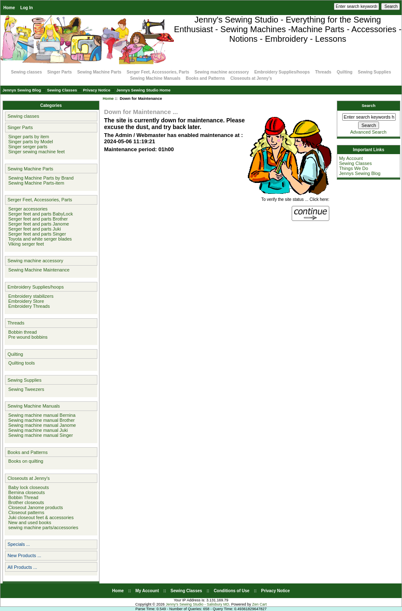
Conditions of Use (231, 590)
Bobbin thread (21, 332)
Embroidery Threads (28, 306)
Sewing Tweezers (25, 389)
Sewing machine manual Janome (41, 425)
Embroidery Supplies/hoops (282, 72)
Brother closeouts (25, 502)
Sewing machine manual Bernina (41, 415)
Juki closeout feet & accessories (40, 517)
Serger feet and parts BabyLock (39, 213)
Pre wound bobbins (27, 337)
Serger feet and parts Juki (33, 228)
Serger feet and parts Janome (37, 223)
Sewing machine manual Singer (39, 435)
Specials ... (19, 544)
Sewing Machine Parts (99, 72)
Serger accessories (27, 208)
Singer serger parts (27, 146)
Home (9, 7)
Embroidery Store (25, 301)
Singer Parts (59, 72)
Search (369, 105)
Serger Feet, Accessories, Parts (158, 72)
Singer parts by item (27, 136)
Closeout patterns (25, 512)
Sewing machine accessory (222, 72)
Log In (26, 7)
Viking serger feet (25, 243)
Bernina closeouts (25, 492)
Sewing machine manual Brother (40, 420)
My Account (351, 158)
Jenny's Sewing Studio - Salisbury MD (197, 604)
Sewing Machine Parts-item (35, 182)
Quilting (345, 72)
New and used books (28, 522)
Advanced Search (368, 131)
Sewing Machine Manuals (155, 78)
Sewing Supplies (374, 72)
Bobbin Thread (22, 497)
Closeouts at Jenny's (251, 78)
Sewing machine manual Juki (37, 430)
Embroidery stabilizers (29, 296)
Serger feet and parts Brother (37, 218)
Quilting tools (20, 362)
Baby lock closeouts (27, 487)
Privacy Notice (96, 90)
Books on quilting (24, 461)
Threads (323, 72)
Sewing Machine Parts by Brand (40, 177)
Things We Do (353, 168)
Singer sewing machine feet (35, 151)
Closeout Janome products (34, 507)
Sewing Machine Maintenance (38, 269)
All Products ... (22, 567)
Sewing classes (26, 72)
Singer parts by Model (29, 141)
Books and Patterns (205, 78)
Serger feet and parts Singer (36, 233)
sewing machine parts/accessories (42, 527)
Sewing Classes (62, 90)
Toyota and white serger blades (39, 238)
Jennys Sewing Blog (22, 90)
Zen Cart (259, 604)
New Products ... (24, 555)
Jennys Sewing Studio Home (143, 90)
